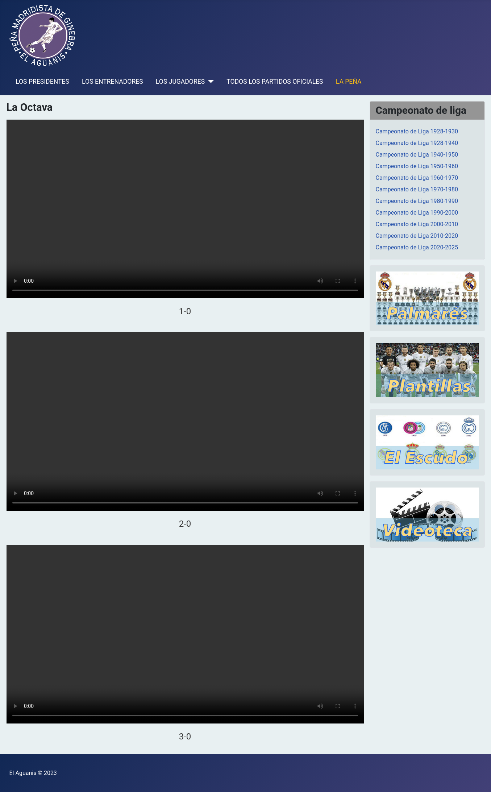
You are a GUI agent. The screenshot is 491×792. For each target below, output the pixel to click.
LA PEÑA (349, 81)
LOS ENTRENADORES (112, 81)
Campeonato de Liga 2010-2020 (417, 235)
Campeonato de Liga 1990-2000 (417, 212)
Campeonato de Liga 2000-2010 (417, 224)
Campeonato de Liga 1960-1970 (417, 177)
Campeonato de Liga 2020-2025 (417, 247)
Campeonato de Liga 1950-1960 (417, 166)
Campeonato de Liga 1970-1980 (417, 189)
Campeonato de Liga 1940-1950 (417, 154)
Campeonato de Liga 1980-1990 (417, 201)
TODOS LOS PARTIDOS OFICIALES (274, 81)
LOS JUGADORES (180, 81)
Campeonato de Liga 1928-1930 (417, 131)
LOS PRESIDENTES (42, 81)
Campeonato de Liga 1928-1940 (417, 143)
